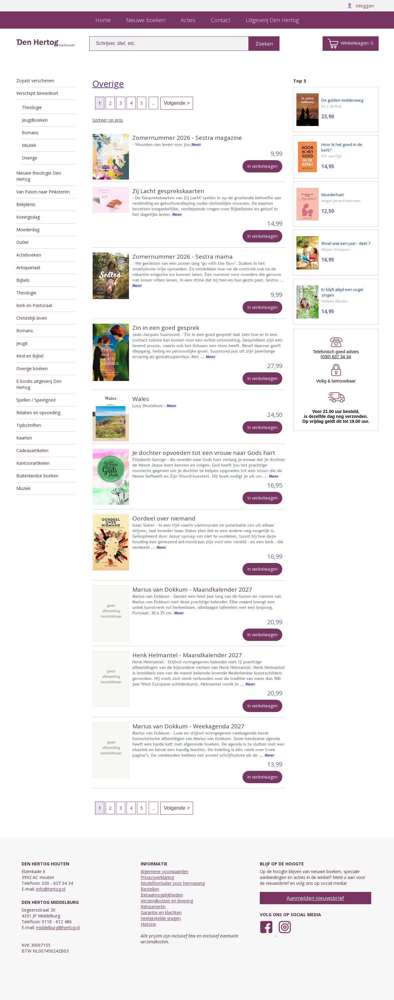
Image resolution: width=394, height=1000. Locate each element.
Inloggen (360, 5)
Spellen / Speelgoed (35, 400)
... (153, 103)
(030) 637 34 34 (336, 356)
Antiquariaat (28, 267)
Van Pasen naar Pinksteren (43, 192)
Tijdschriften (28, 425)
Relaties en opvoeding (38, 412)
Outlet (22, 242)
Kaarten (24, 438)
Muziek (29, 145)
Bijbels (23, 280)
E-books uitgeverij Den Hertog (39, 384)
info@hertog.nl (50, 889)
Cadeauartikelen (32, 450)
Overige (29, 158)
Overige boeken (32, 368)
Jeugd (21, 343)
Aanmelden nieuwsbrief (315, 897)
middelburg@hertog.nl (58, 927)
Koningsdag (28, 217)
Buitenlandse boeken (37, 476)
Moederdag (27, 230)
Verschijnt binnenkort (37, 93)
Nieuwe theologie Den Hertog (38, 176)
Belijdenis (25, 204)
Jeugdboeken (35, 120)
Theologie (32, 107)
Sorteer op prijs (107, 120)
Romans (30, 133)
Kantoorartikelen (33, 463)
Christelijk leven (31, 318)
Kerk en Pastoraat (34, 305)
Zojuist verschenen (35, 80)
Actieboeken (28, 255)
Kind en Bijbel (29, 356)
